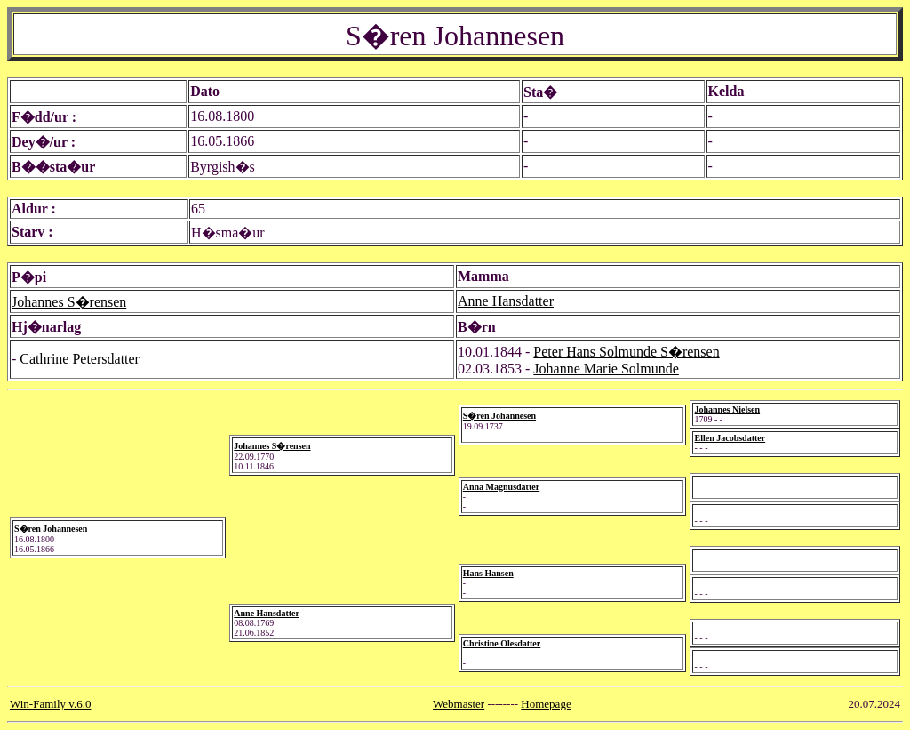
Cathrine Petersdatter (80, 358)
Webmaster (458, 703)
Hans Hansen (488, 573)
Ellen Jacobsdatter (729, 438)
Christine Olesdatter (502, 643)
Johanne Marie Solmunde (606, 368)
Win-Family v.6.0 (50, 703)
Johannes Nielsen (727, 409)
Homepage (546, 703)
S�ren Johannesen (50, 528)
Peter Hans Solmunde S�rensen (626, 351)
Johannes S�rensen (69, 301)
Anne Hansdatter (506, 301)
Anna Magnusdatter (501, 487)
